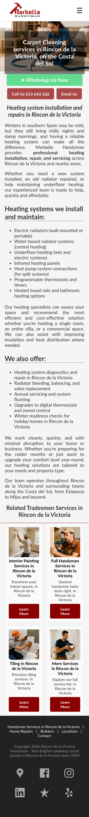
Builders (47, 731)
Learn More (24, 611)
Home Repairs (21, 731)
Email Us (69, 94)
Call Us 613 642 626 (31, 94)
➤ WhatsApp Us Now (44, 80)
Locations (70, 731)
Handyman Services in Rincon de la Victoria (44, 726)
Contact (44, 735)
